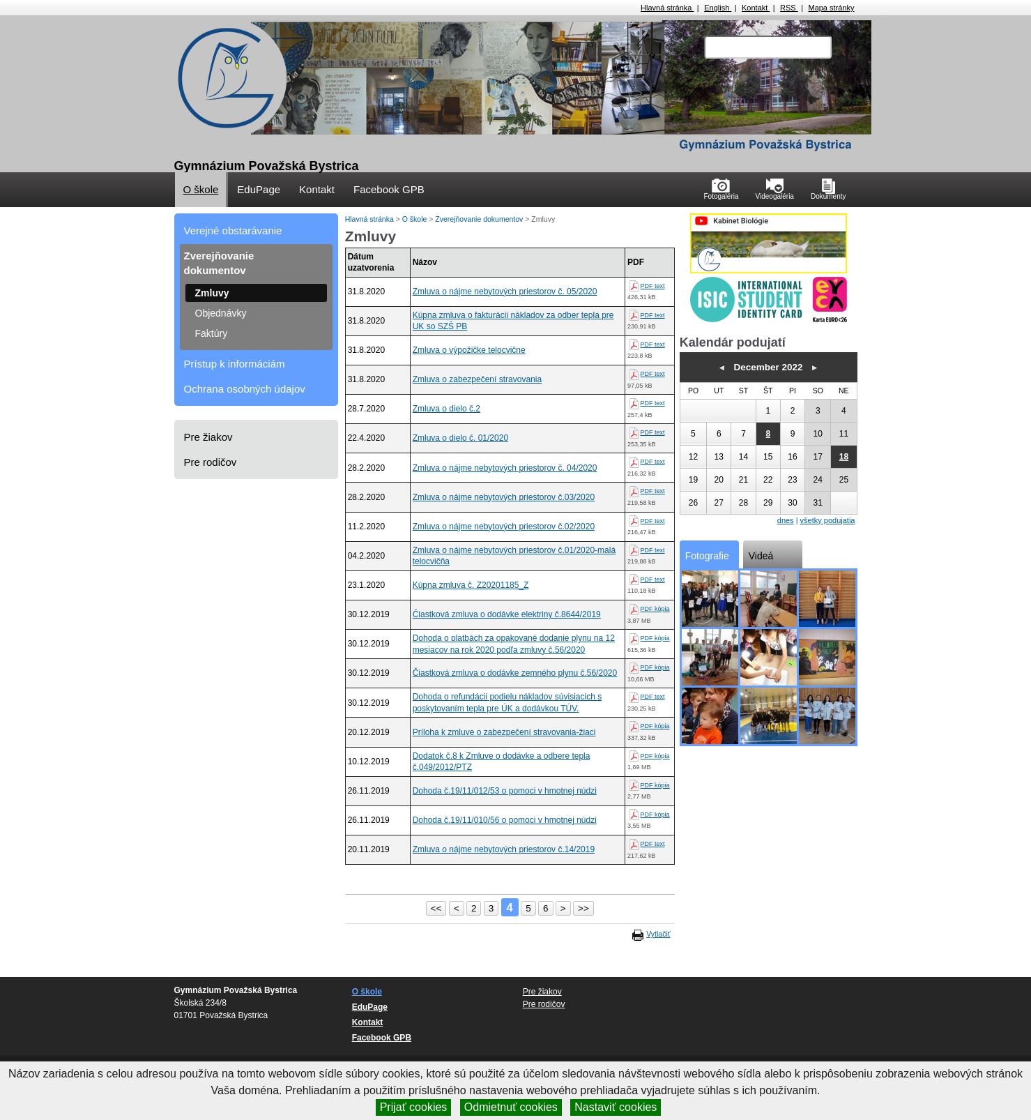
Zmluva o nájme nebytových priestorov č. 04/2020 (505, 468)
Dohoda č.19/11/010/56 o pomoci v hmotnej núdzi (505, 820)
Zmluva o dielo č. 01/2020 (460, 438)
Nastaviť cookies (615, 1107)
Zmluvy (212, 292)
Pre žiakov (208, 437)
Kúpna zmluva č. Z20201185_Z (471, 585)
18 (843, 457)
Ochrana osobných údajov (244, 389)
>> (583, 908)
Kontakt (756, 7)
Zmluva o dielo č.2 (446, 409)
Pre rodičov (210, 462)
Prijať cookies (414, 1107)
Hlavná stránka (667, 7)
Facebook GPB (389, 189)
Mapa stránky (831, 7)
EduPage (258, 189)
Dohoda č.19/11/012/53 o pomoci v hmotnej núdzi (505, 791)
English (717, 7)
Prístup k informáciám (234, 364)
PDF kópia (655, 608)
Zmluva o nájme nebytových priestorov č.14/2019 (504, 849)
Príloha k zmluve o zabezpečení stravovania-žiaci (504, 732)
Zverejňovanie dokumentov (219, 263)
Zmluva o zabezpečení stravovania (477, 379)
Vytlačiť (658, 934)
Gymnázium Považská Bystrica (266, 166)
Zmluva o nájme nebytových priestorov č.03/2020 (504, 497)
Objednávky (221, 313)
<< (436, 908)
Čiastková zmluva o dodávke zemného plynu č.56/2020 (515, 673)
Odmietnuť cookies (511, 1107)
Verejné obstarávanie (233, 230)
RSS (789, 7)
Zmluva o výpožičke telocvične (469, 350)
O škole (201, 189)
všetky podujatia (827, 520)
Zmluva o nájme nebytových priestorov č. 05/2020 (505, 291)
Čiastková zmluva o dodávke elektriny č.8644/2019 (507, 614)
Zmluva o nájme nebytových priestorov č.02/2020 (504, 526)
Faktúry (211, 333)
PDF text (653, 285)
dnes (785, 520)
